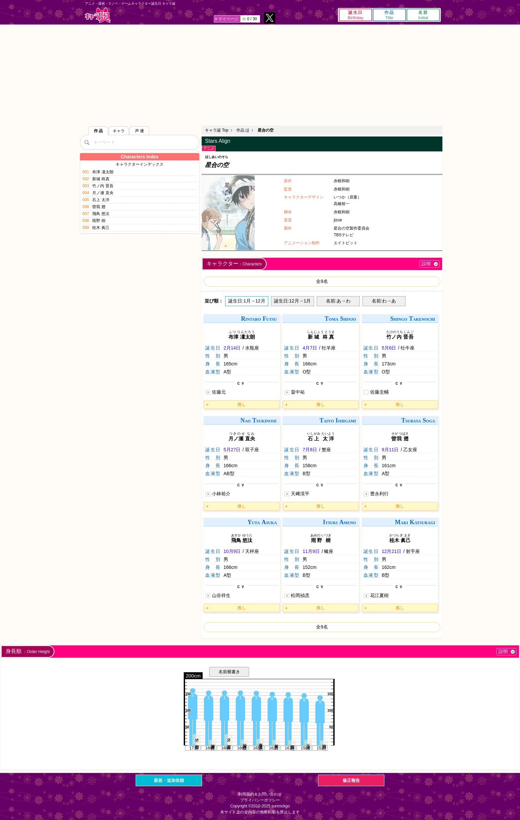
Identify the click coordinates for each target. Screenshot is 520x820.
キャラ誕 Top (216, 130)
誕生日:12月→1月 (292, 300)
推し (241, 404)
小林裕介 (221, 493)
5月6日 (389, 348)
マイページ (228, 19)
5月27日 (232, 449)
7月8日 (309, 449)
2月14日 (232, 348)
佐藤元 (219, 392)
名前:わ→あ (384, 300)
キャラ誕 (98, 15)
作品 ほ (242, 130)
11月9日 (310, 551)
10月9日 (232, 551)
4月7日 (309, 348)
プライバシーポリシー (260, 800)
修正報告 (351, 780)
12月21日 (391, 551)
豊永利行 (379, 493)
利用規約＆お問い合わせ (260, 794)
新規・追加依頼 (169, 780)
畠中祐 (298, 392)
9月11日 (390, 449)
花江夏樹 (379, 595)
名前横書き (229, 671)
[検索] (87, 142)
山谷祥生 (221, 595)
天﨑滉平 (300, 493)
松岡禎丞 (300, 595)
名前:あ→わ (338, 300)
